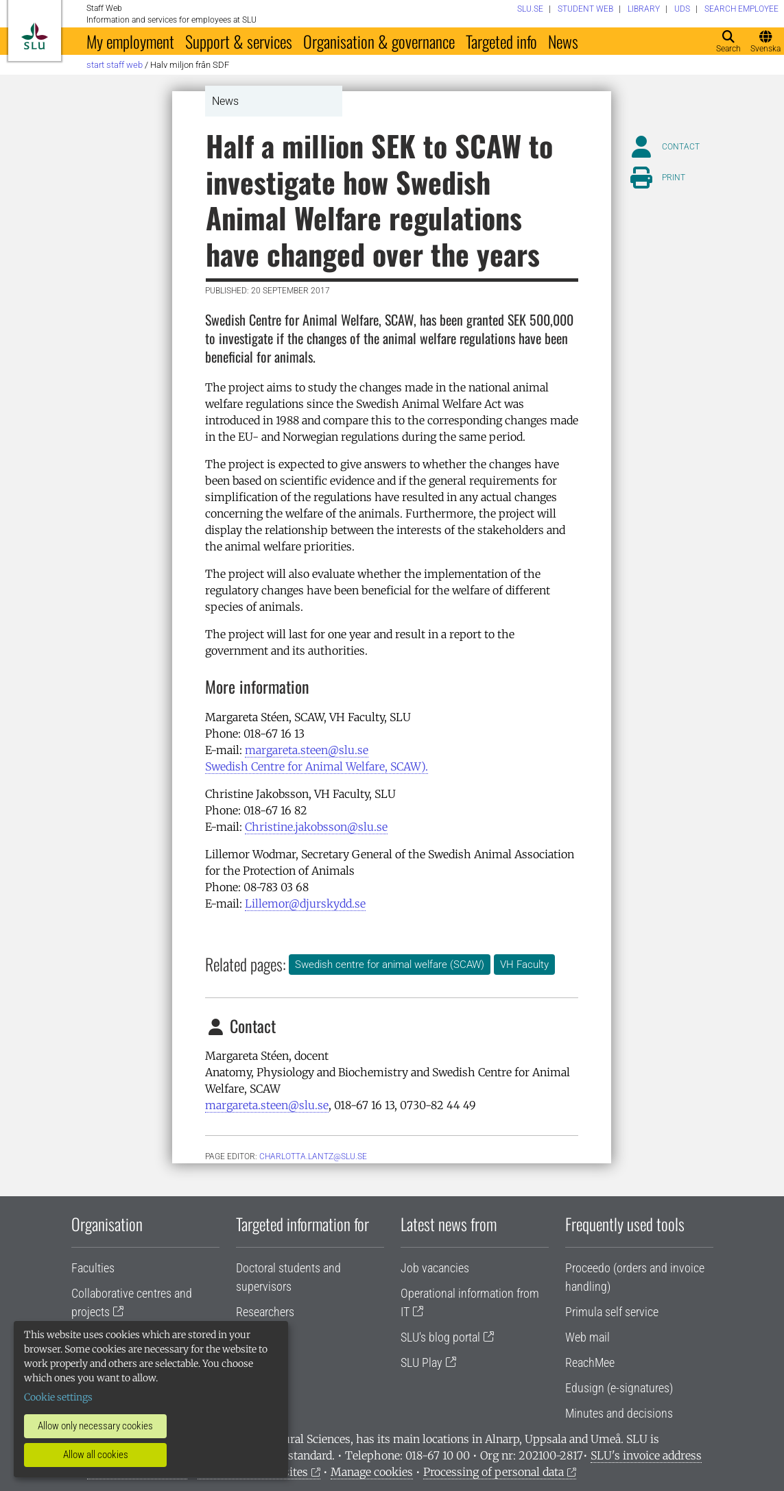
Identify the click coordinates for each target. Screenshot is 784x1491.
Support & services (238, 41)
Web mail (587, 1337)
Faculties (93, 1268)
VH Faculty (524, 964)
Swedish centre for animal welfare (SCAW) (389, 964)
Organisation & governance (379, 41)
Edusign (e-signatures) (619, 1388)
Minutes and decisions (619, 1413)
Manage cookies (372, 1472)
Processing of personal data (493, 1472)
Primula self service (611, 1312)
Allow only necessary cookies (95, 1426)
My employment (130, 41)
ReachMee (590, 1362)
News (563, 41)
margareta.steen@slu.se (306, 750)
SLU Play (421, 1362)
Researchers (265, 1312)
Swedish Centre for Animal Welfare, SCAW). (316, 766)
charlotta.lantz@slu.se (313, 1156)
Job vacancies (435, 1268)
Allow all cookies (95, 1454)
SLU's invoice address (646, 1455)
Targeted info (501, 41)
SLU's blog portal (440, 1337)
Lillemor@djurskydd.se (305, 903)
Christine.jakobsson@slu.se (316, 827)
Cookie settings (58, 1397)
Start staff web (114, 65)
